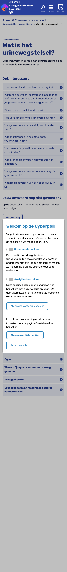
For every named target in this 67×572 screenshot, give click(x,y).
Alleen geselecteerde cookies (27, 306)
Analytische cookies (26, 279)
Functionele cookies (26, 249)
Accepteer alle (19, 345)
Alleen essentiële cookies (25, 335)
